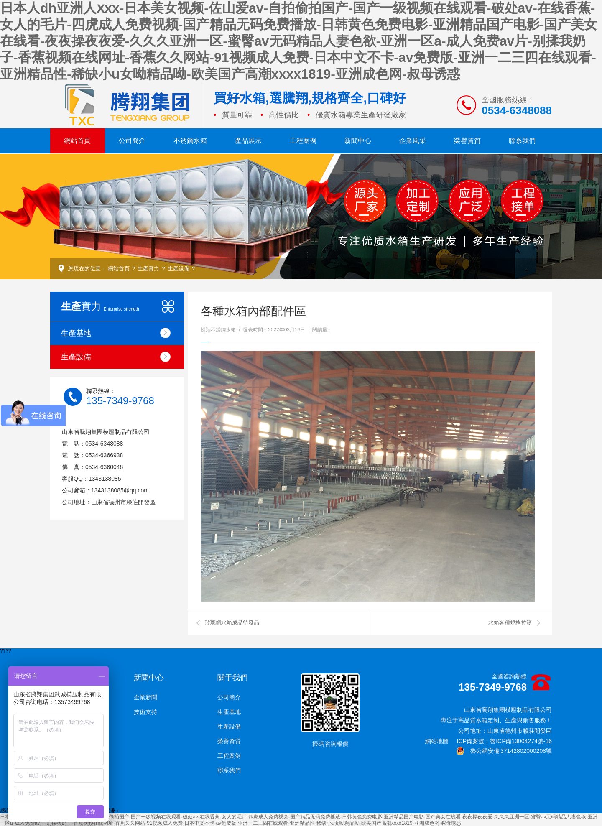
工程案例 (303, 140)
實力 (100, 306)
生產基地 (116, 333)
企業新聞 (145, 697)
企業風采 (412, 140)
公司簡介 (132, 140)
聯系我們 (522, 140)
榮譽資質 (467, 140)
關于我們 (232, 677)
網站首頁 (77, 140)
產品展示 (248, 140)
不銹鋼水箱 (190, 140)
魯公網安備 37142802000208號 (504, 751)
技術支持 (145, 712)
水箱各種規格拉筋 (510, 623)
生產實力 (148, 268)
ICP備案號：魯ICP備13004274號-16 (504, 741)
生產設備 (178, 268)
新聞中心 (357, 140)
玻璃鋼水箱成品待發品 (232, 623)
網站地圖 (437, 741)
